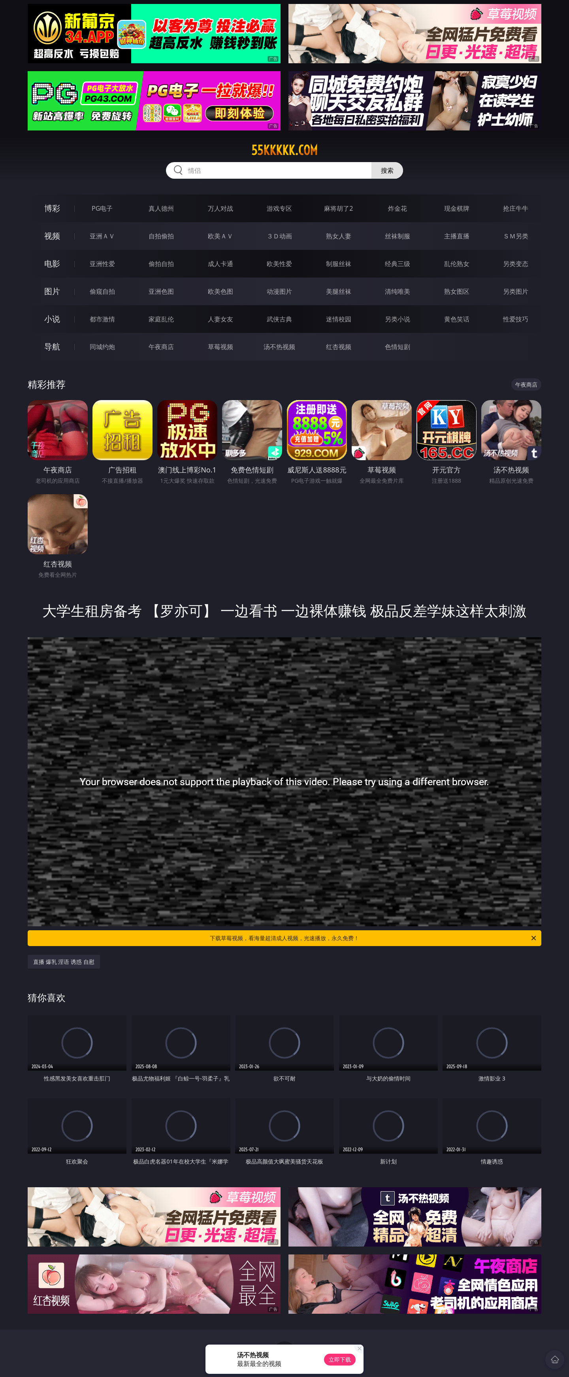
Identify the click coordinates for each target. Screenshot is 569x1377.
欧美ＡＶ (220, 236)
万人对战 (220, 208)
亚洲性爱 (102, 263)
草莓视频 (220, 346)
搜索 (387, 170)
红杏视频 (338, 346)
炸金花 (397, 208)
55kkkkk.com (284, 150)
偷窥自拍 (102, 291)
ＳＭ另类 (515, 236)
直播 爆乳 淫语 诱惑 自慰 (63, 961)
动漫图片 (279, 291)
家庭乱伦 (161, 319)
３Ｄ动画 (279, 236)
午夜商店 (161, 346)
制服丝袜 (338, 263)
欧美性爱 (279, 263)
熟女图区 (456, 291)
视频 (52, 235)
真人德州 (161, 208)
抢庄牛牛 (515, 208)
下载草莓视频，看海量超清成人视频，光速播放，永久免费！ (373, 938)
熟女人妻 (338, 236)
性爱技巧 (515, 319)
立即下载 (340, 1359)
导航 (52, 346)
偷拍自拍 (161, 263)
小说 (52, 319)
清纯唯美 (397, 291)
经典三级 (397, 263)
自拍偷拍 (161, 236)
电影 (52, 263)
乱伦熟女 (456, 263)
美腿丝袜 (338, 291)
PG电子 (102, 208)
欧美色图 (220, 291)
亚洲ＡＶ (102, 236)
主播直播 (456, 236)
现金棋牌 (456, 208)
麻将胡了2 (338, 208)
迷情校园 (338, 319)
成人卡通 (220, 263)
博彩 (52, 208)
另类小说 (397, 319)
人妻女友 (220, 319)
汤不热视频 (279, 346)
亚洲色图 (161, 291)
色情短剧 (397, 346)
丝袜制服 (397, 236)
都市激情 (102, 319)
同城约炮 (102, 346)
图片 (52, 291)
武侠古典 (279, 319)
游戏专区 (279, 208)
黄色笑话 (456, 319)
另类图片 (515, 291)
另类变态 (515, 263)
